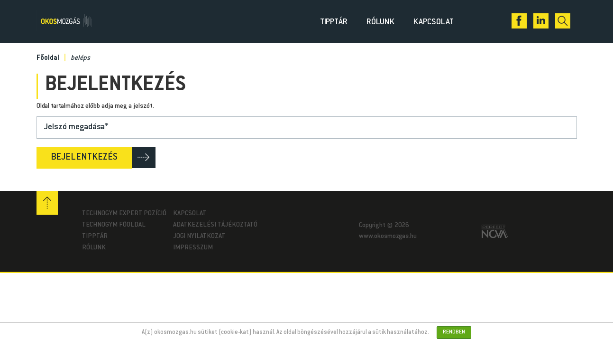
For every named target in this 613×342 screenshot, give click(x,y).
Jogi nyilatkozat (199, 236)
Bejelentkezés (84, 157)
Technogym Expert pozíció (124, 213)
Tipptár (334, 22)
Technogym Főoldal (114, 225)
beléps (80, 58)
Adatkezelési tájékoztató (215, 225)
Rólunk (380, 22)
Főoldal (48, 58)
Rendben (454, 332)
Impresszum (193, 248)
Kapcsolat (433, 22)
